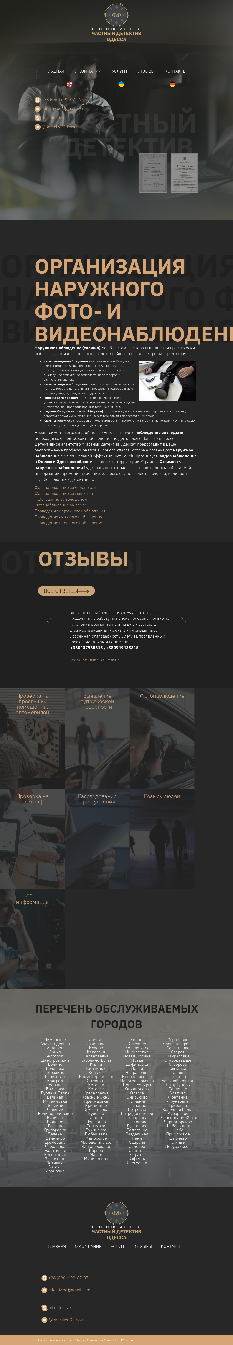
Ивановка (55, 1171)
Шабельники (178, 1126)
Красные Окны (96, 1097)
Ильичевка (96, 1044)
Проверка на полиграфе (32, 798)
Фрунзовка (178, 1101)
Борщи (55, 1085)
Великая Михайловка (55, 1099)
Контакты (175, 71)
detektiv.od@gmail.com (59, 109)
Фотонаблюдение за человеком (65, 487)
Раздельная (137, 1134)
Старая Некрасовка (178, 1054)
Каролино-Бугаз (96, 1060)
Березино (55, 1072)
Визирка (55, 1118)
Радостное (137, 1130)
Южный (177, 1142)
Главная (55, 71)
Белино (55, 1064)
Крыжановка (96, 1109)
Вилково (55, 1122)
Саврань (137, 1142)
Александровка (55, 1044)
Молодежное (136, 1048)
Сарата (137, 1155)
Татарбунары (178, 1085)
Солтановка (178, 1048)
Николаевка (137, 1052)
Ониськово (137, 1097)
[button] (50, 630)
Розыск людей (162, 796)
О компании (87, 71)
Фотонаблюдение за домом (61, 505)
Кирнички (96, 1068)
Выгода (55, 1126)
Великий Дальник (55, 1107)
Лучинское (96, 1130)
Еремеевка (55, 1142)
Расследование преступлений (97, 798)
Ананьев (55, 1048)
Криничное (96, 1105)
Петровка (137, 1109)
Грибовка (178, 1105)
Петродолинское (137, 1114)
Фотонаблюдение (162, 695)
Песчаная (137, 1105)
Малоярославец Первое (96, 1148)
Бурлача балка (55, 1093)
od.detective (49, 118)
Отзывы (145, 71)
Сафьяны (137, 1159)
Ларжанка (96, 1122)
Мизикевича (96, 1159)
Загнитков (55, 1159)
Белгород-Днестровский (55, 1058)
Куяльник (137, 1101)
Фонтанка (178, 1097)
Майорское (96, 1138)
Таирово (178, 1077)
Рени (137, 1138)
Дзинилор (55, 1138)
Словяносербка (178, 1044)
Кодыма (96, 1072)
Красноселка (96, 1093)
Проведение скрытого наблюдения (68, 516)
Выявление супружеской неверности (97, 701)
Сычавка (178, 1068)
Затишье (55, 1163)
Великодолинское (55, 1114)
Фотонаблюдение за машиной (64, 493)
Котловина (96, 1081)
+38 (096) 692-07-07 (58, 100)
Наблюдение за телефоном (61, 499)
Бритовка (55, 1089)
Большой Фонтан (178, 1081)
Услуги (119, 71)
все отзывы (66, 590)
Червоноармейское (178, 1118)
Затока (55, 1167)
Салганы (137, 1150)
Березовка (55, 1077)
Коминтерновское (96, 1077)
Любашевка (96, 1134)
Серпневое (177, 1040)
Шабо (178, 1130)
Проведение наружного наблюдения (70, 510)
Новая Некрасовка (137, 1070)
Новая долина (137, 1056)
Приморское (178, 1134)
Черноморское (178, 1122)
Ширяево (178, 1138)
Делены (55, 1134)
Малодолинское (96, 1142)
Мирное (137, 1040)
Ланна (96, 1118)
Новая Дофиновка (137, 1062)
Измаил (96, 1040)
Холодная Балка (178, 1109)
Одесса (137, 1093)
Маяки (96, 1155)
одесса (116, 34)
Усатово (178, 1093)
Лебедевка (55, 1146)
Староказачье (178, 1060)
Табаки (178, 1072)
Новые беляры (137, 1085)
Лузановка (137, 1126)
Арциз (55, 1052)
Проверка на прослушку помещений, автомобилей (32, 704)
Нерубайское (178, 1146)
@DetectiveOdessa (55, 127)
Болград (55, 1081)
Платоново (137, 1122)
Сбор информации (32, 899)
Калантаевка (96, 1056)
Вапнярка (96, 1126)
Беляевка (55, 1068)
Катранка (137, 1044)
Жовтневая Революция (55, 1152)
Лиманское (55, 1040)
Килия (96, 1064)
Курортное (178, 1114)
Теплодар (178, 1089)
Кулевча (96, 1114)
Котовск (96, 1089)
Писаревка (137, 1118)
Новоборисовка (137, 1077)
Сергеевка (137, 1163)
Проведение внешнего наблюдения (69, 522)
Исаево (96, 1048)
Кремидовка (96, 1101)
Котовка (96, 1085)
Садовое (137, 1146)
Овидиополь (137, 1089)
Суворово (178, 1064)
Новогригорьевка (137, 1081)
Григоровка (55, 1130)
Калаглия (96, 1052)
